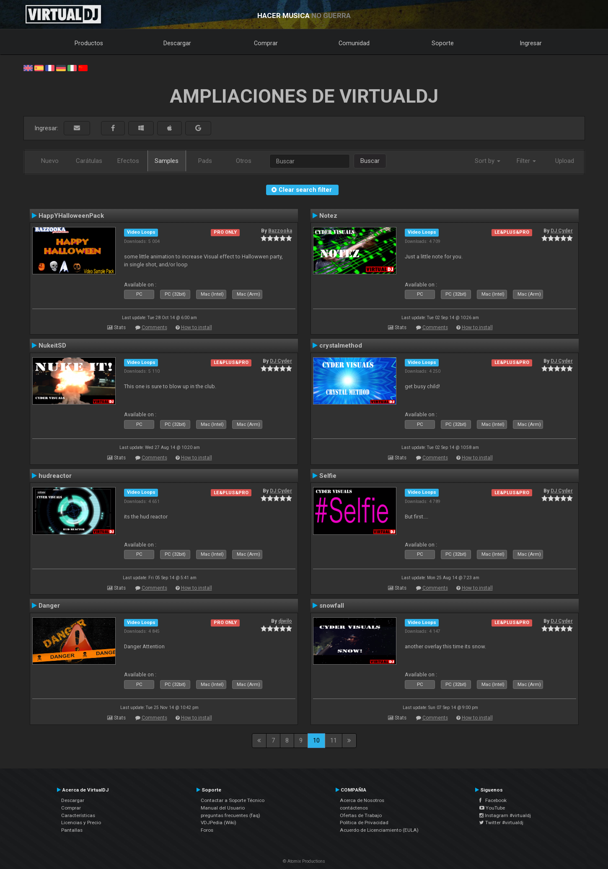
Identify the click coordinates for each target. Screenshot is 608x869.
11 (333, 740)
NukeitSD (52, 345)
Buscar (370, 161)
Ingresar (531, 43)
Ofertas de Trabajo (361, 815)
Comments (154, 327)
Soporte (443, 43)
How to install (196, 327)
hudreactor (55, 476)
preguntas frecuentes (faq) (230, 815)
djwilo (285, 621)
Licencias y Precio (81, 822)
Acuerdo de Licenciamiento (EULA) (379, 830)
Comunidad (354, 43)
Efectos (128, 161)
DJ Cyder (562, 231)
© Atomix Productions (304, 861)
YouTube (492, 808)
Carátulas (89, 161)
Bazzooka (280, 231)
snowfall (331, 605)
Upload (564, 161)
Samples (167, 161)
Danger (49, 605)
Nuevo (50, 161)
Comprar (266, 43)
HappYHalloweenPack (71, 215)
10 (316, 740)
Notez (328, 215)
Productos (89, 43)
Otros (243, 161)
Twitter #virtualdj (501, 822)
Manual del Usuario (223, 808)
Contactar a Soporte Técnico (232, 800)
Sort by (487, 161)
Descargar (177, 43)
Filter (526, 161)
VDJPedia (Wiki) (218, 822)
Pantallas (72, 830)
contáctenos (354, 808)
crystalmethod (340, 345)
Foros (207, 830)
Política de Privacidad (364, 822)
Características (78, 815)
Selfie (327, 476)
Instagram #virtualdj (505, 815)
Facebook (493, 800)
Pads (205, 161)
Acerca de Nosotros (362, 800)
